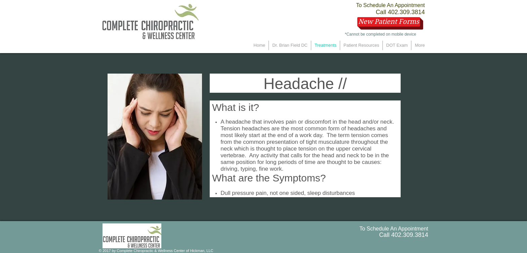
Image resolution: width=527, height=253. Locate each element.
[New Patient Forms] (388, 22)
